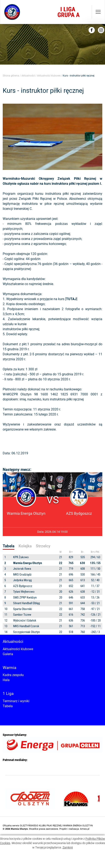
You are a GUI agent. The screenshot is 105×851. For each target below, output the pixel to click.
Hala (6, 680)
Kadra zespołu (13, 675)
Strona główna (11, 75)
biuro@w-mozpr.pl (84, 344)
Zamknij (67, 847)
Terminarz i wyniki (16, 701)
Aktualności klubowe (48, 75)
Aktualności (28, 75)
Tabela (8, 706)
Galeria (8, 654)
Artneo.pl (84, 829)
